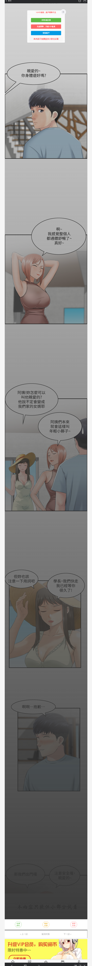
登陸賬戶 (46, 33)
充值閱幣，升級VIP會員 (46, 26)
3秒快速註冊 (46, 20)
